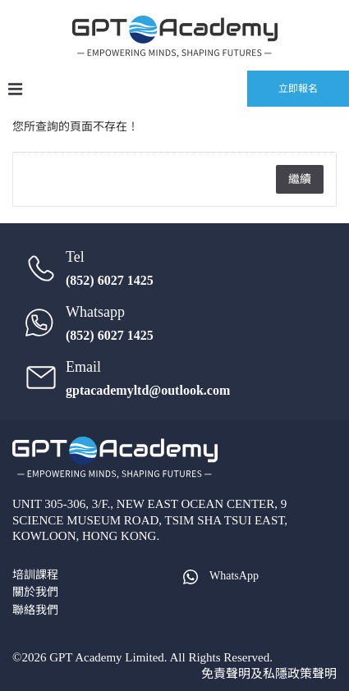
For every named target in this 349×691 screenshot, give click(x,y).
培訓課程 (35, 575)
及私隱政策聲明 (293, 673)
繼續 (299, 179)
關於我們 (35, 592)
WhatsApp (220, 576)
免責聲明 (225, 673)
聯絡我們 (35, 610)
